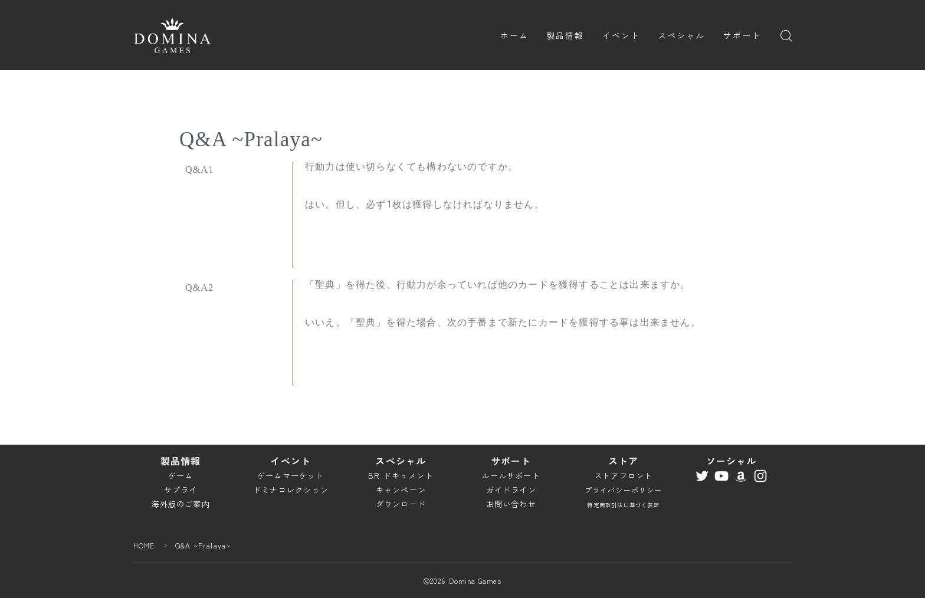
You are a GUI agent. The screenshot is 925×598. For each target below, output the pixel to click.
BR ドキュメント (401, 475)
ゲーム (180, 475)
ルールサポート (510, 475)
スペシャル (682, 35)
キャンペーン (401, 489)
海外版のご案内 (180, 504)
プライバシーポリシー (623, 490)
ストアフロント (623, 475)
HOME (144, 545)
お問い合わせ (511, 504)
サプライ (181, 489)
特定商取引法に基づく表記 (623, 505)
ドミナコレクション (291, 489)
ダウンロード (401, 504)
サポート (742, 35)
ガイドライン (511, 489)
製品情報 (565, 35)
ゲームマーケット (290, 475)
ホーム (514, 35)
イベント (621, 35)
